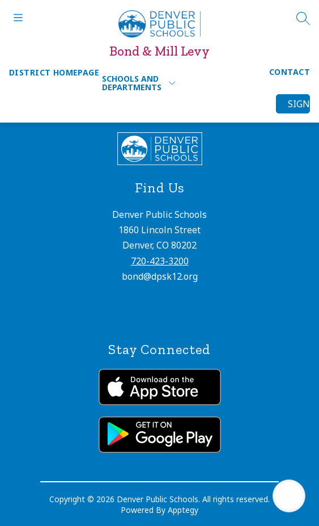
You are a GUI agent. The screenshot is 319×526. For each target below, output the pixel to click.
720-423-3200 (160, 261)
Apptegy (183, 509)
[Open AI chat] (289, 496)
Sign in (299, 104)
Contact (289, 72)
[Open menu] (18, 18)
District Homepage (54, 72)
